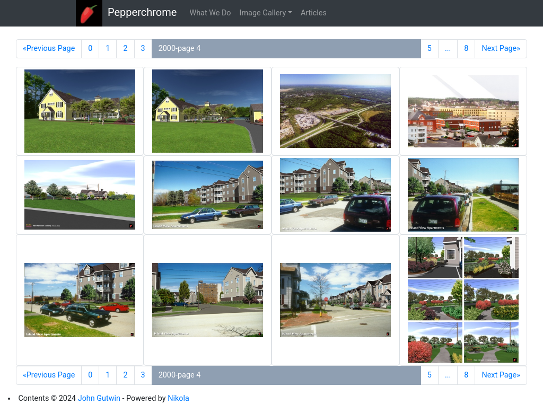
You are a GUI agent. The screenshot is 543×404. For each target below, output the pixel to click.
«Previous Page (49, 48)
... (448, 48)
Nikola (178, 398)
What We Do (210, 12)
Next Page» (500, 48)
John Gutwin (99, 398)
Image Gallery (263, 12)
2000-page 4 (180, 48)
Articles (314, 12)
